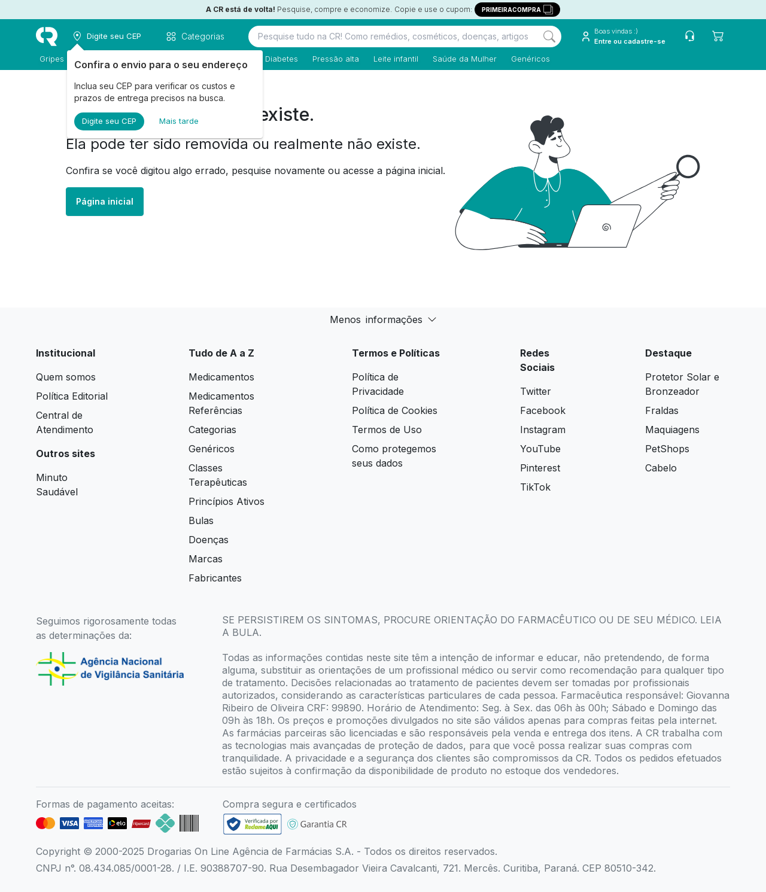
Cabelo (661, 468)
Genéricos (526, 58)
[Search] (549, 36)
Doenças (209, 540)
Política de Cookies (394, 410)
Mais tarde (179, 121)
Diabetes (278, 58)
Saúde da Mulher (461, 58)
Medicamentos (221, 377)
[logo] (46, 36)
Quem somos (66, 377)
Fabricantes (215, 578)
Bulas (201, 520)
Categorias (212, 430)
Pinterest (540, 468)
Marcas (206, 559)
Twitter (535, 391)
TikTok (535, 487)
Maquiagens (672, 430)
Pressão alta (332, 58)
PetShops (667, 449)
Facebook (543, 410)
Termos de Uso (387, 430)
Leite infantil (392, 58)
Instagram (543, 430)
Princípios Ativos (227, 501)
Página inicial (104, 201)
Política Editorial (72, 396)
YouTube (540, 449)
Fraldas (662, 410)
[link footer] (252, 824)
